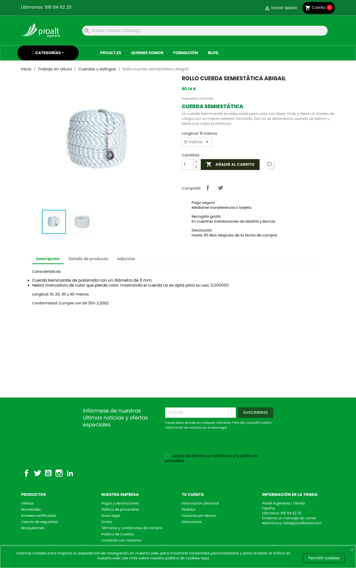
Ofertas (27, 503)
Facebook (26, 473)
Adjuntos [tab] (126, 259)
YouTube (48, 473)
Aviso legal (110, 515)
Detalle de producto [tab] (89, 259)
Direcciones (192, 521)
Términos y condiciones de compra (131, 528)
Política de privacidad (120, 509)
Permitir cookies (323, 558)
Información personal (200, 503)
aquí (205, 558)
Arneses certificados (38, 515)
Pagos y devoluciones (120, 503)
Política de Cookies (117, 534)
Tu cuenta (193, 494)
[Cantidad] (188, 164)
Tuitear (220, 188)
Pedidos (188, 509)
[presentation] (206, 443)
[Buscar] (205, 31)
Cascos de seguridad (39, 521)
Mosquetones (32, 528)
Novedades (31, 509)
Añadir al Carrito (230, 164)
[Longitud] (197, 142)
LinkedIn (70, 473)
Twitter (37, 473)
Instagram (59, 473)
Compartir (208, 188)
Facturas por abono (199, 515)
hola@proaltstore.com (302, 523)
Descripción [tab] (48, 259)
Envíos (106, 521)
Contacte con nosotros (121, 540)
